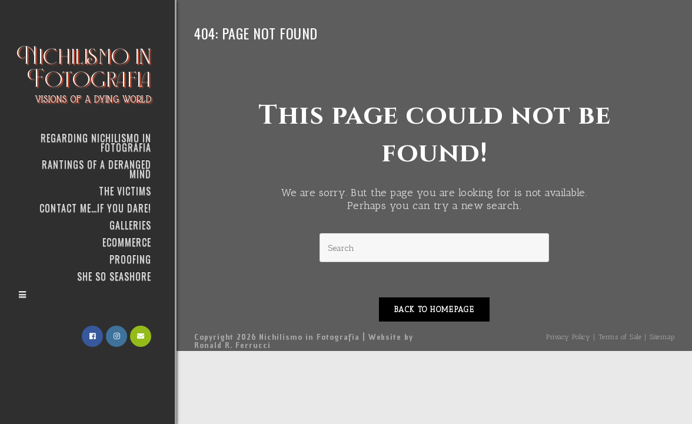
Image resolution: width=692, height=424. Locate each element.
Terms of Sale (620, 337)
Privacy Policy (568, 337)
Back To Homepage (434, 309)
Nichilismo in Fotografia (84, 72)
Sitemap (662, 337)
